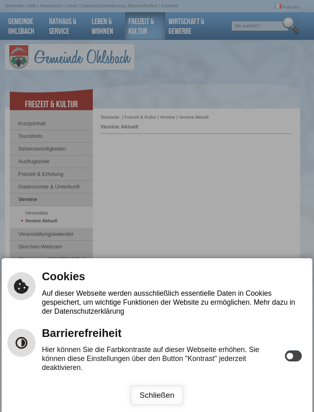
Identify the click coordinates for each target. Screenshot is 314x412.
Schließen (156, 395)
